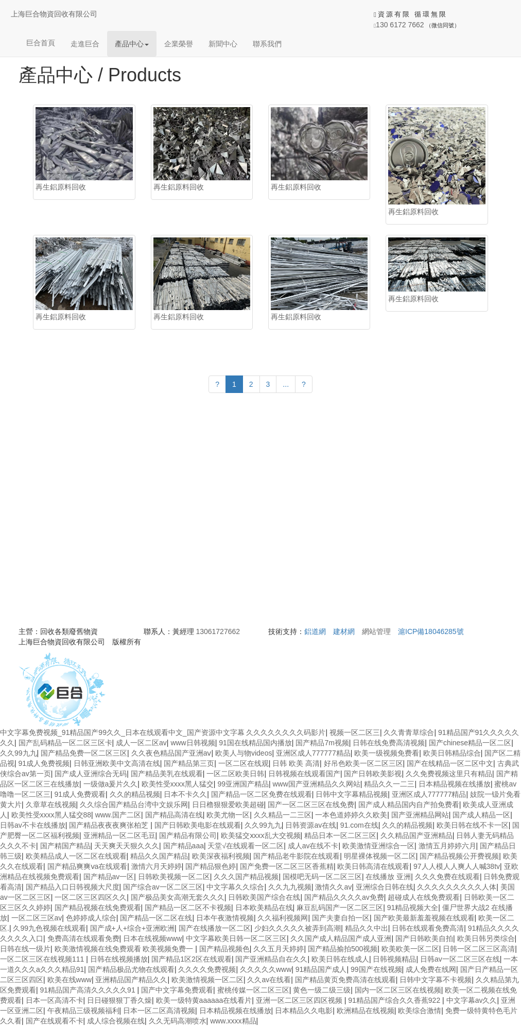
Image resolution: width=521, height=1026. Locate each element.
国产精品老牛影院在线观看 (296, 856)
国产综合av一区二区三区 (163, 887)
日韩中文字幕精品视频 (352, 794)
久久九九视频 (289, 887)
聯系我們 (267, 44)
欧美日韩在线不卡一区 (473, 825)
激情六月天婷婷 (156, 866)
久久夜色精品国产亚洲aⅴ (171, 753)
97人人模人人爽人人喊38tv (456, 866)
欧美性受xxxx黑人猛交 (178, 784)
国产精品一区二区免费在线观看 (261, 794)
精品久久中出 (366, 928)
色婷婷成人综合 (91, 918)
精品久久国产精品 (159, 856)
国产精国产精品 (65, 846)
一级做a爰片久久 (110, 784)
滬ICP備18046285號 (431, 631)
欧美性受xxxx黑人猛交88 (51, 815)
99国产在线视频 (376, 969)
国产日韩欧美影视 (373, 774)
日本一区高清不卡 (54, 1000)
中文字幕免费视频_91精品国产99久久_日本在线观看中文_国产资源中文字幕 (122, 732)
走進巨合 (85, 44)
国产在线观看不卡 (54, 1021)
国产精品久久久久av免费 (344, 897)
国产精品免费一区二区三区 (84, 753)
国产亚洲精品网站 (420, 815)
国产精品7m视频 (322, 743)
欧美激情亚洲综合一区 (378, 846)
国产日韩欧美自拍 (424, 938)
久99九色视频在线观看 (49, 928)
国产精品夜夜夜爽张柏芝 (109, 825)
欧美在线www (69, 980)
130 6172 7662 (399, 25)
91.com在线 (359, 825)
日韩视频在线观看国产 (304, 774)
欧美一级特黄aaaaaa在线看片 (204, 1000)
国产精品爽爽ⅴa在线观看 (87, 866)
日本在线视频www (152, 938)
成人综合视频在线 (116, 1021)
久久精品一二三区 (282, 815)
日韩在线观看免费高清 (428, 928)
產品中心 (132, 44)
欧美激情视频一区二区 (207, 980)
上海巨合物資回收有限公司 (54, 14)
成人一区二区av (141, 743)
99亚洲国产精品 (243, 784)
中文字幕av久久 (471, 1000)
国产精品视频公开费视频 (459, 856)
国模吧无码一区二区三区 (322, 877)
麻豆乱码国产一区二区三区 (340, 907)
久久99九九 (18, 753)
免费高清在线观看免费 (83, 938)
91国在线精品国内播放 (255, 743)
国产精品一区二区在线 (156, 918)
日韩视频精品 (394, 959)
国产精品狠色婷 (210, 866)
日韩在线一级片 (25, 949)
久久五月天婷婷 (278, 949)
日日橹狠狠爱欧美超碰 (228, 804)
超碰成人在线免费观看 (424, 897)
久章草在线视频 (51, 804)
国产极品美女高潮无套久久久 (177, 897)
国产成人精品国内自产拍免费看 (408, 804)
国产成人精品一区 (481, 815)
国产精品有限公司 (188, 835)
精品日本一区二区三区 (340, 835)
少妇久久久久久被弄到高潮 (297, 928)
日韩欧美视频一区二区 (174, 877)
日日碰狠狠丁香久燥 (119, 1000)
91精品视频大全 (413, 907)
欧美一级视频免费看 (386, 753)
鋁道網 (315, 631)
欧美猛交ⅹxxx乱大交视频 (261, 835)
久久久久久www (265, 969)
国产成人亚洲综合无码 (91, 774)
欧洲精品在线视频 (365, 1010)
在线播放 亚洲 (388, 877)
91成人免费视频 (44, 763)
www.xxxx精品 (233, 1021)
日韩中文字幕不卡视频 (436, 980)
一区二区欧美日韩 (235, 774)
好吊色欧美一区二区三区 (363, 763)
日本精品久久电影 (304, 1010)
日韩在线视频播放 (119, 959)
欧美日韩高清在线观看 (373, 866)
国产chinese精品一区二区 (470, 743)
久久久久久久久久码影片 (285, 732)
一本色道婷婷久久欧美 (351, 815)
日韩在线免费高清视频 (389, 743)
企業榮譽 (178, 44)
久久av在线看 (269, 980)
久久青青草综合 (409, 732)
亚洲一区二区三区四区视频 (300, 1000)
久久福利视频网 (282, 918)
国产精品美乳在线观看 (167, 774)
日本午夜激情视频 (225, 918)
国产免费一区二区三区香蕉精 (287, 866)
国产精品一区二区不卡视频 (188, 907)
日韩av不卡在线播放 (32, 825)
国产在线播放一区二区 (215, 928)
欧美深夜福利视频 (221, 856)
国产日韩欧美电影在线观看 (197, 825)
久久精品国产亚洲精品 (416, 835)
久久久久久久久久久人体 (456, 887)
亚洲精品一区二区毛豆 (119, 835)
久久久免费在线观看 (447, 877)
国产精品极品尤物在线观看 (131, 969)
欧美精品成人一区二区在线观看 (76, 856)
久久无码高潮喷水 (177, 1021)
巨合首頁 (40, 43)
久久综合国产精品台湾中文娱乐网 (134, 804)
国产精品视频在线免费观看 (98, 907)
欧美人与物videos (243, 753)
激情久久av (333, 887)
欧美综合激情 (419, 1010)
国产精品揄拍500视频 (342, 949)
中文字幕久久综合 (235, 887)
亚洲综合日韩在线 (384, 887)
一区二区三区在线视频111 (43, 959)
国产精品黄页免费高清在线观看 (345, 980)
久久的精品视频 (135, 794)
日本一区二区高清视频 (159, 1010)
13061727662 (218, 631)
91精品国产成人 (321, 969)
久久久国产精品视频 (246, 877)
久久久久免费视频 (207, 969)
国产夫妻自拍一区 (341, 918)
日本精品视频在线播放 (455, 784)
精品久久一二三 (389, 784)
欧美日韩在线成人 (340, 959)
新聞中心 (223, 44)
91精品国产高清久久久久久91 (88, 990)
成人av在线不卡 (313, 846)
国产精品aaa (183, 846)
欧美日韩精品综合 (452, 753)
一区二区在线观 (243, 763)
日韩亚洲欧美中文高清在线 (117, 763)
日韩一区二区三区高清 (479, 949)
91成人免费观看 (80, 794)
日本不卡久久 (185, 794)
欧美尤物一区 (228, 815)
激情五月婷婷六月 (447, 846)
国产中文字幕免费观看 (177, 990)
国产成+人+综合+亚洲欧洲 (132, 928)
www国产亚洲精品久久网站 (316, 784)
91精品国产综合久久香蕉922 (395, 1000)
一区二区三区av (36, 918)
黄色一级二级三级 (322, 990)
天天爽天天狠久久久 (126, 846)
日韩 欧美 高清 (296, 763)
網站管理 (376, 631)
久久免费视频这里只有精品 (449, 774)
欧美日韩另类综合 (486, 938)
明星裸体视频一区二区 (380, 856)
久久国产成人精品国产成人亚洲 (340, 938)
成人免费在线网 (431, 969)
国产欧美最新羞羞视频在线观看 (424, 918)
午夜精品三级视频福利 (83, 1010)
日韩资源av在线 (310, 825)
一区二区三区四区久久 (91, 897)
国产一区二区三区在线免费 (311, 804)
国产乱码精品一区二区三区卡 (65, 743)
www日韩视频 (192, 743)
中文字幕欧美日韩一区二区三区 (236, 938)
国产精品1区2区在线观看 (191, 959)
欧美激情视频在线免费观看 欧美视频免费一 (125, 949)
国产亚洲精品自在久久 (271, 959)
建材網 (344, 631)
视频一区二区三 (354, 732)
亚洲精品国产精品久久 (131, 980)
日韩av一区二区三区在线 (460, 959)
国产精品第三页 (189, 763)
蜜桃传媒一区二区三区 (253, 990)
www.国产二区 (118, 815)
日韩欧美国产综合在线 (264, 897)
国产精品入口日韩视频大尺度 (72, 887)
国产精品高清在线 (174, 815)
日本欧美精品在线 (264, 907)
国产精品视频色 (224, 949)
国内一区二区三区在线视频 (398, 990)
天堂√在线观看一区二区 (245, 846)
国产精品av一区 (108, 877)
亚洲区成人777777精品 (313, 753)
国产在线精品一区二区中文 (450, 763)
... (286, 384)
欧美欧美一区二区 (410, 949)
